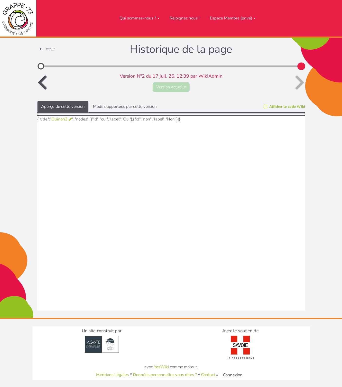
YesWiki (161, 367)
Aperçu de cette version (63, 106)
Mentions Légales (112, 375)
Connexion (232, 375)
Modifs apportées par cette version (125, 106)
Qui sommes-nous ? (139, 18)
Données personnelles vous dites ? (165, 375)
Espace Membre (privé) (232, 18)
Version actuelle (171, 87)
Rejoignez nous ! (185, 18)
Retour (47, 49)
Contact (208, 375)
